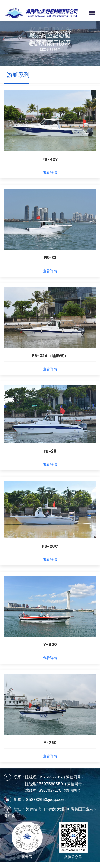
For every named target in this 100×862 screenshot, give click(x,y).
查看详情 (50, 172)
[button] (91, 13)
